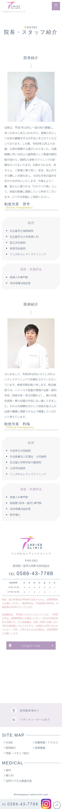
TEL (31, 574)
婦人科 (10, 775)
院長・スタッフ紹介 (17, 753)
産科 (8, 770)
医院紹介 (11, 748)
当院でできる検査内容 (19, 781)
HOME (9, 742)
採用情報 (40, 748)
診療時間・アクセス (46, 742)
